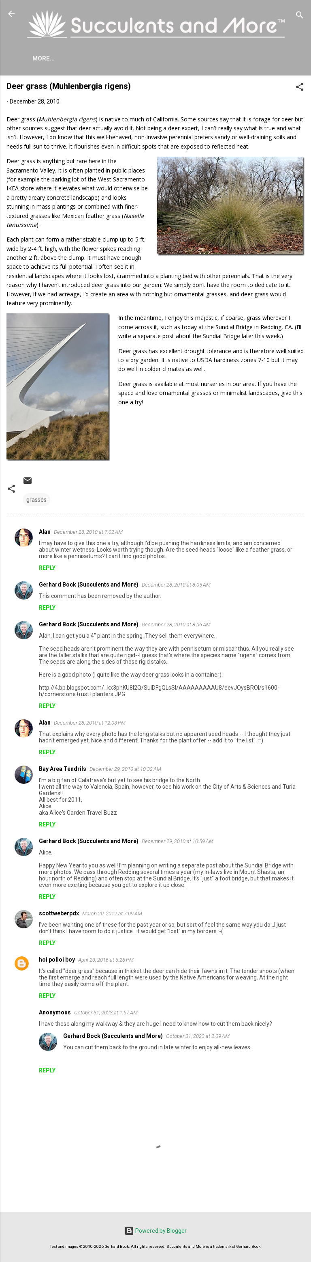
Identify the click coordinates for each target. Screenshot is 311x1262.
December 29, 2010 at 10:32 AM (125, 771)
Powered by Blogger (155, 1230)
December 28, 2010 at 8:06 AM (176, 626)
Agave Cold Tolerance (127, 58)
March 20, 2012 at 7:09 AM (112, 915)
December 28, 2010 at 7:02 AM (88, 534)
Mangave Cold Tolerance (224, 58)
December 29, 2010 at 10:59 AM (177, 843)
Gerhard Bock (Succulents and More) (88, 586)
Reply (47, 569)
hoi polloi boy (57, 961)
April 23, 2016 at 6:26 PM (106, 961)
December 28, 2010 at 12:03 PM (90, 724)
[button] (300, 90)
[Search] (300, 16)
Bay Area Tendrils (62, 770)
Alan (45, 533)
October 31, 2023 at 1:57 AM (106, 1014)
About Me (59, 58)
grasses (36, 501)
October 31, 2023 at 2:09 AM (198, 1038)
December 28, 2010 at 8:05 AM (176, 586)
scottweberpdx (59, 915)
